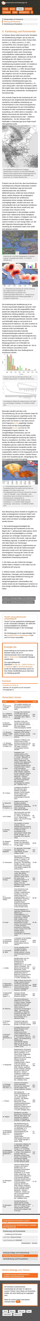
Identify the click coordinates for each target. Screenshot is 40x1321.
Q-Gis (16, 423)
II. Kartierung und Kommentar (13, 1234)
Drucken (34, 1243)
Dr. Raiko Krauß (13, 657)
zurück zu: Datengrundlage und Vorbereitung (19, 598)
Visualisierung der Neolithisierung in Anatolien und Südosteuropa (17, 1275)
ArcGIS (15, 428)
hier (18, 1302)
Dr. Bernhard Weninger (24, 667)
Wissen (28, 9)
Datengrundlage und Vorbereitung (13, 19)
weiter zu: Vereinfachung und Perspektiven (18, 602)
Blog (12, 9)
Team (29, 1311)
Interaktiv (24, 12)
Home (5, 9)
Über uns (21, 1311)
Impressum (17, 1314)
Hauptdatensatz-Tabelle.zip (10, 685)
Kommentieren (26, 1243)
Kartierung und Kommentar (12, 21)
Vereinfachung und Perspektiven (13, 24)
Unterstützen (7, 1314)
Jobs (15, 12)
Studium (6, 12)
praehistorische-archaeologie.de (18, 635)
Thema (20, 9)
